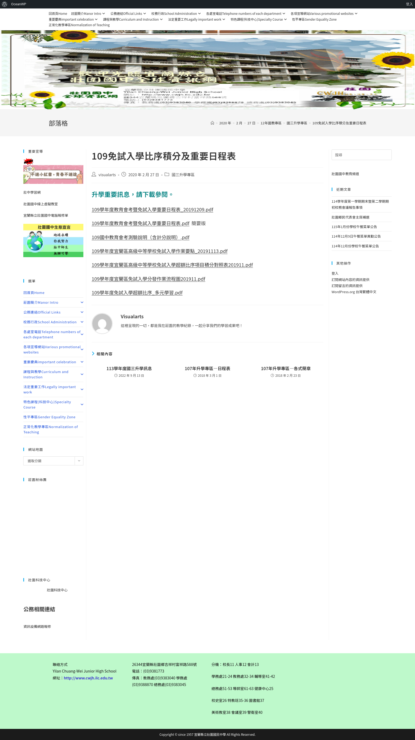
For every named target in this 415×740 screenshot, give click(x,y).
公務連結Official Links (128, 13)
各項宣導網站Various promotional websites (325, 13)
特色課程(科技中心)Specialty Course (259, 19)
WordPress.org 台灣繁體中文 (354, 291)
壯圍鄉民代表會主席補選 (350, 217)
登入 (335, 273)
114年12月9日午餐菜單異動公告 (356, 236)
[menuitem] (4, 4)
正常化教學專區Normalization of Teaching (79, 24)
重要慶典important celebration (74, 19)
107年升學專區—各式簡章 (286, 368)
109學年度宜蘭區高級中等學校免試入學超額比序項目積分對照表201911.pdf (172, 264)
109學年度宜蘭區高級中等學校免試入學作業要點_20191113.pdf (159, 250)
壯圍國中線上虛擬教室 (40, 203)
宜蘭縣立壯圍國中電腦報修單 (45, 215)
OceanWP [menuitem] (18, 4)
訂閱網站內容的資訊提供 (350, 279)
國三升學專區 (183, 174)
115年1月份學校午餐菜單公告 (354, 226)
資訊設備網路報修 (37, 626)
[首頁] (212, 122)
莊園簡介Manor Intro (89, 13)
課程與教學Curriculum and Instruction (133, 19)
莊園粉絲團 (37, 479)
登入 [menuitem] (409, 4)
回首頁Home (58, 13)
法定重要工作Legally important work (197, 19)
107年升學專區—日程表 (207, 368)
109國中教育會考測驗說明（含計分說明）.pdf (140, 237)
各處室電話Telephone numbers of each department (246, 13)
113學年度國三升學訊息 (129, 368)
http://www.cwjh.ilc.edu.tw (88, 677)
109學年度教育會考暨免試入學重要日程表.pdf (140, 223)
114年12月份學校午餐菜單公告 (355, 245)
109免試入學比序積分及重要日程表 (339, 122)
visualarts (107, 174)
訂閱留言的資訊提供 (347, 285)
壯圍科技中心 (65, 589)
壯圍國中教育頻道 (345, 173)
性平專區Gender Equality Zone (314, 19)
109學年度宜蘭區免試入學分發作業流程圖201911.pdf (148, 278)
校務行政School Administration (176, 13)
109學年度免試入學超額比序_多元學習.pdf (137, 292)
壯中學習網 (31, 192)
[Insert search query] (362, 154)
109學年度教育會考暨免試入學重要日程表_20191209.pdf (152, 209)
